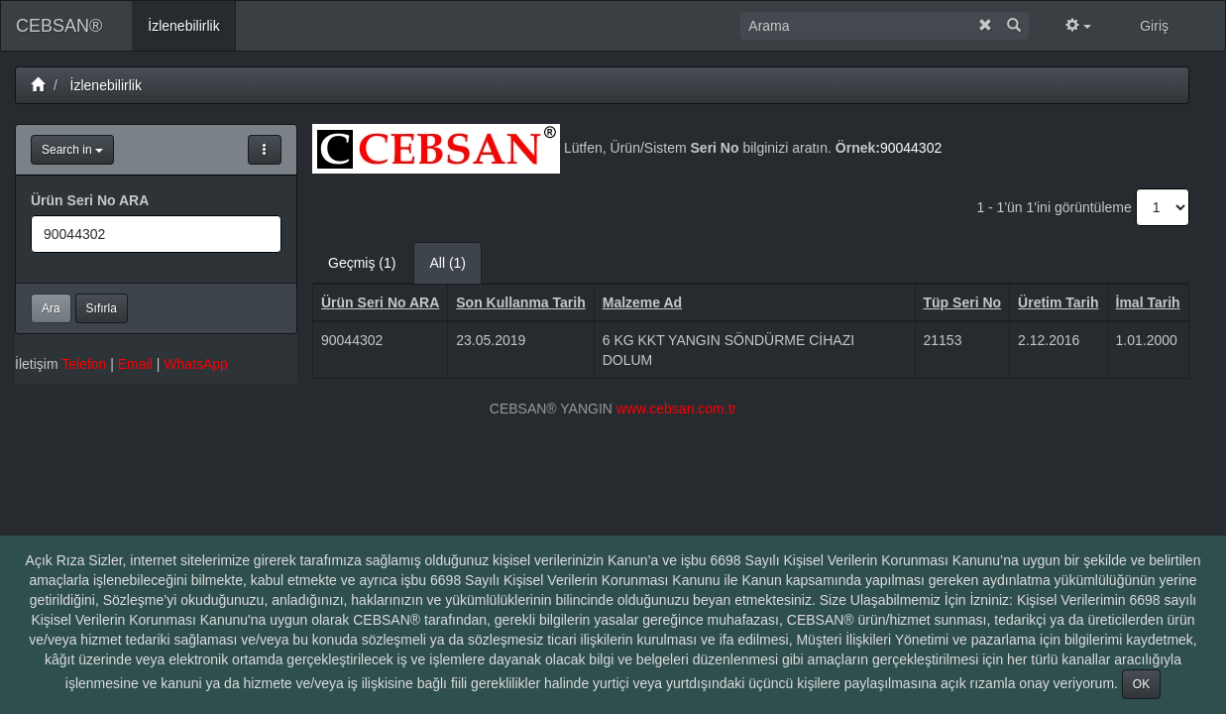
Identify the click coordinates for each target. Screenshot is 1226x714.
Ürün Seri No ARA (90, 200)
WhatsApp (196, 364)
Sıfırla (101, 308)
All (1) (447, 263)
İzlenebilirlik (106, 85)
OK (1141, 684)
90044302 (911, 148)
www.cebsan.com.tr (676, 408)
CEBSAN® (59, 26)
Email (135, 364)
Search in (72, 150)
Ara (51, 308)
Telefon (83, 364)
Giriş (1154, 26)
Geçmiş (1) (361, 263)
